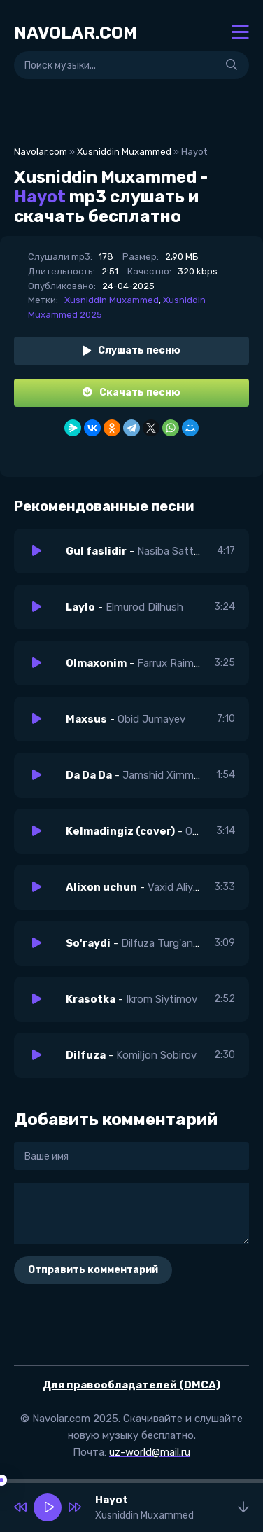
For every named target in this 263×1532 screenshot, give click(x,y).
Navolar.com (40, 151)
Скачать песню (131, 392)
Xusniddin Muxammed (124, 151)
